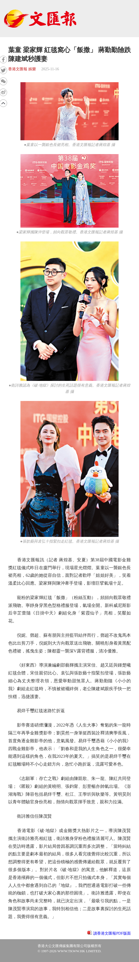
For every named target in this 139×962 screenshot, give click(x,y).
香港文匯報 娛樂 (22, 69)
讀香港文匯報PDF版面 (112, 933)
